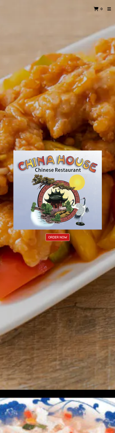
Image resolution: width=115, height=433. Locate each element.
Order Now (57, 237)
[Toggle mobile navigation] (109, 8)
